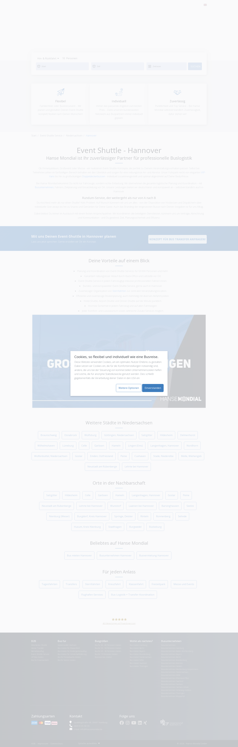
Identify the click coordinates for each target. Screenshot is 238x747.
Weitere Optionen (129, 388)
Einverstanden (153, 388)
